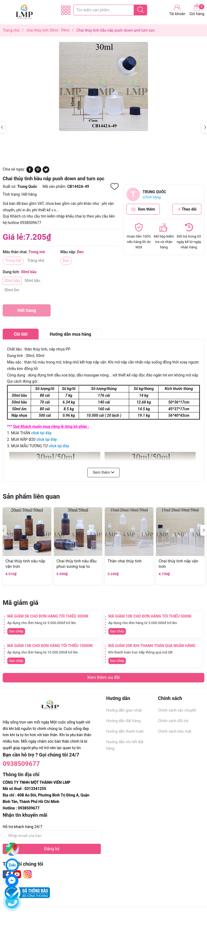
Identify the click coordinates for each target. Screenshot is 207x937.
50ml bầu (32, 280)
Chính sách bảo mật (174, 731)
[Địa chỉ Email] (52, 835)
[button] (203, 530)
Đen (66, 260)
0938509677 (21, 764)
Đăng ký (52, 848)
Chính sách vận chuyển (177, 710)
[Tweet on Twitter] (46, 171)
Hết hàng (26, 312)
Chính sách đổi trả (173, 721)
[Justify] (140, 10)
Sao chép (16, 631)
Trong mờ (13, 260)
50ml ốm (11, 290)
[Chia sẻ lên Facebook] (29, 171)
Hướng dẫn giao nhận (124, 710)
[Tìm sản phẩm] (110, 10)
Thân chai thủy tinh (125, 561)
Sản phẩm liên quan (31, 496)
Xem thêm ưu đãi (103, 677)
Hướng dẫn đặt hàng (123, 721)
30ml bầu (12, 280)
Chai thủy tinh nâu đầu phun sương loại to (76, 564)
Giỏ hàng (196, 10)
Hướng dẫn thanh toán (125, 731)
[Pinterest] (37, 171)
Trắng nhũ (35, 260)
